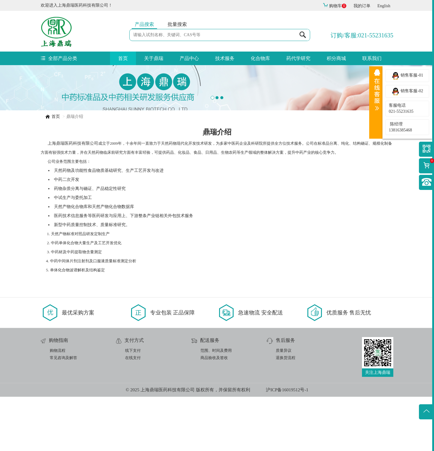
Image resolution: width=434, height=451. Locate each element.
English (383, 6)
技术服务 (224, 58)
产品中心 (189, 58)
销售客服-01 (407, 75)
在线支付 (133, 412)
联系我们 (372, 58)
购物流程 (57, 404)
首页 (123, 58)
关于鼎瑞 (153, 58)
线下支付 (133, 404)
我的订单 (362, 6)
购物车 (334, 6)
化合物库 (260, 58)
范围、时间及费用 (216, 404)
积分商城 (336, 58)
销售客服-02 (407, 91)
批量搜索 (177, 24)
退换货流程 (285, 412)
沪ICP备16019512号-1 (287, 444)
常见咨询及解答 (63, 412)
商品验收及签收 (214, 412)
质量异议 (283, 404)
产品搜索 (144, 24)
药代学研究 (298, 58)
